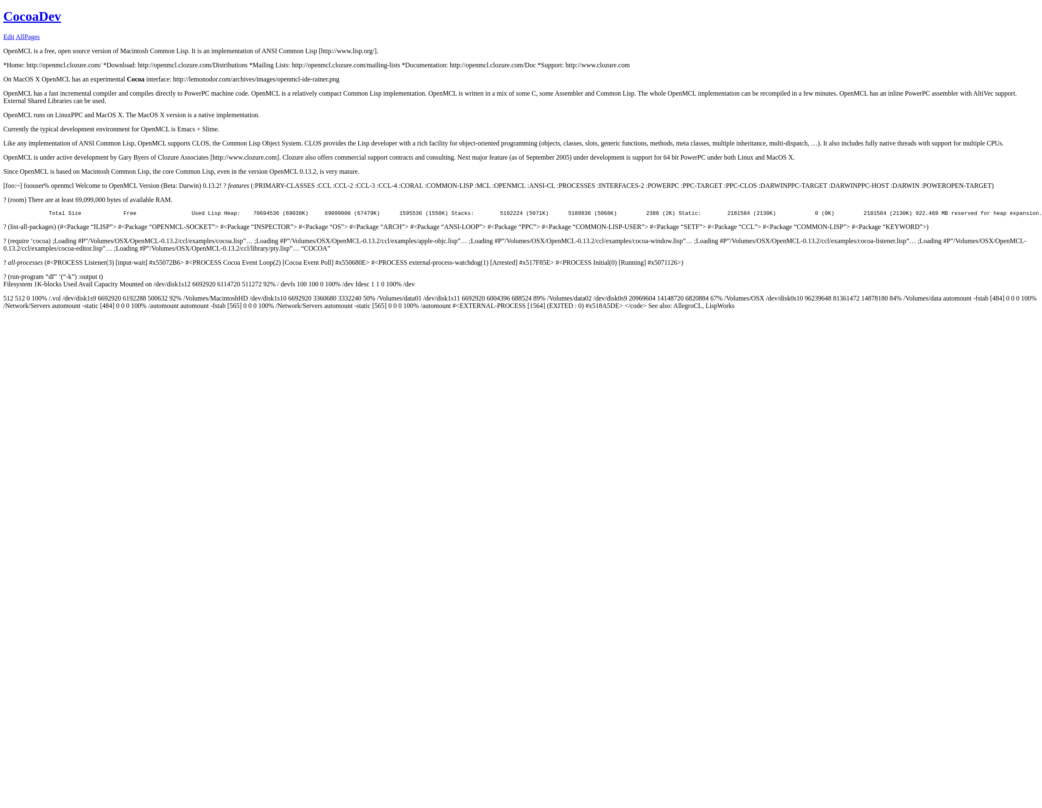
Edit (9, 36)
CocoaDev (32, 16)
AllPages (28, 36)
